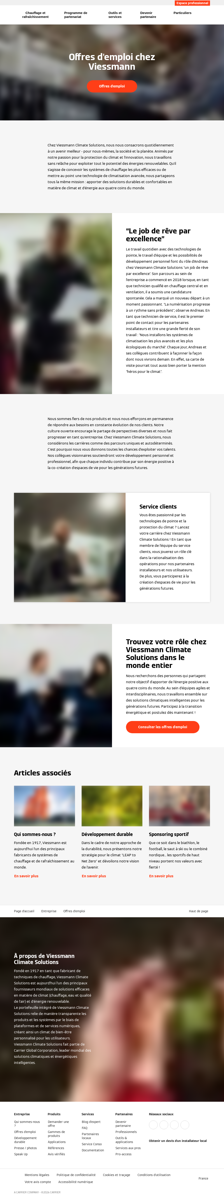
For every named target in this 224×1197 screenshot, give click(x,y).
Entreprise (48, 911)
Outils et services (115, 15)
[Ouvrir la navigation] (3, 15)
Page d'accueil (24, 911)
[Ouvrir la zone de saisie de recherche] (208, 14)
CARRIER (55, 1192)
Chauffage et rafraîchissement (35, 15)
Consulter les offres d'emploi (162, 727)
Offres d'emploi (112, 86)
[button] (199, 911)
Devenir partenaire (148, 15)
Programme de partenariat (75, 15)
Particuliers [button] (183, 13)
